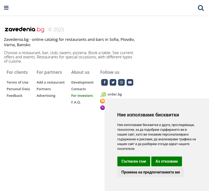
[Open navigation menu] (6, 8)
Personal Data (18, 88)
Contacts (78, 88)
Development (82, 82)
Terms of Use (17, 82)
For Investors (82, 95)
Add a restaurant (51, 82)
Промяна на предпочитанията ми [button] (151, 172)
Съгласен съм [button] (134, 161)
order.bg (111, 94)
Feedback (15, 95)
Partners (44, 88)
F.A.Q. (76, 102)
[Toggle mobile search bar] (201, 8)
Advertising (46, 95)
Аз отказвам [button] (166, 161)
